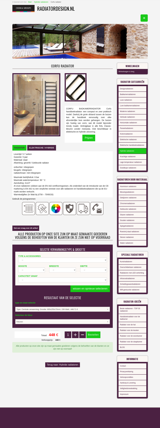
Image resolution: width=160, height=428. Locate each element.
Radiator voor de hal (128, 325)
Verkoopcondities (126, 377)
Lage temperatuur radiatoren (131, 162)
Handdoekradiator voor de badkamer (130, 318)
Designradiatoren (126, 89)
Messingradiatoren (127, 192)
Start (30, 2)
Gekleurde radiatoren (128, 209)
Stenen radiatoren (127, 237)
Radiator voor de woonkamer (131, 336)
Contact (123, 366)
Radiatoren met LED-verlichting (132, 273)
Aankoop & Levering (128, 383)
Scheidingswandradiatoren (130, 284)
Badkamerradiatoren (128, 94)
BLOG (122, 347)
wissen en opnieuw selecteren (90, 288)
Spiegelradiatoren (127, 226)
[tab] (19, 148)
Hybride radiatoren (41, 2)
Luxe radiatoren (126, 100)
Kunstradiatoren (126, 262)
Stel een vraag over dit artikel (26, 228)
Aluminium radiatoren (128, 186)
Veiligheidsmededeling (128, 388)
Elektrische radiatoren (128, 140)
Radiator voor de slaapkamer (131, 342)
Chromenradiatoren (127, 203)
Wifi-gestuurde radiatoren (129, 290)
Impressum (124, 394)
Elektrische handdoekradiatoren (132, 145)
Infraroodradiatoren (127, 278)
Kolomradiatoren (126, 134)
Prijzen (89, 137)
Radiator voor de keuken (129, 330)
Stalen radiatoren (126, 243)
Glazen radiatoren (127, 215)
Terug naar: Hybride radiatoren (62, 364)
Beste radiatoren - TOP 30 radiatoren (130, 310)
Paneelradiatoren (126, 128)
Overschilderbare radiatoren (130, 267)
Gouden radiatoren (127, 220)
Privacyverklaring (126, 372)
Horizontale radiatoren (128, 123)
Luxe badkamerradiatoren (130, 106)
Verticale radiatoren (127, 117)
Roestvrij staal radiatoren (129, 232)
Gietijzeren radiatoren (128, 198)
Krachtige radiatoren (128, 157)
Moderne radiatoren (127, 111)
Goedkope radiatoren (128, 168)
